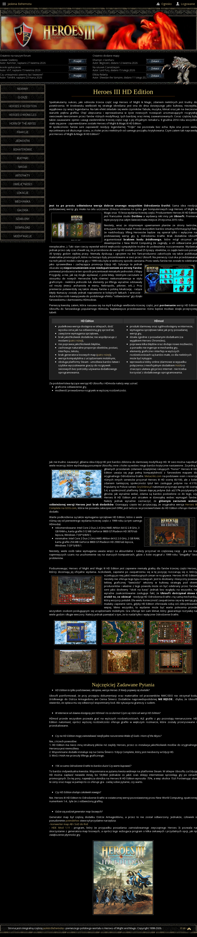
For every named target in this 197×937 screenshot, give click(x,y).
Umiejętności (22, 184)
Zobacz (155, 61)
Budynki (22, 158)
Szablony (23, 219)
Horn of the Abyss (22, 123)
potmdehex (72, 820)
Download (22, 227)
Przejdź (77, 61)
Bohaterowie (22, 149)
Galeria (22, 210)
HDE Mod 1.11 (61, 827)
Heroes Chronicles (22, 114)
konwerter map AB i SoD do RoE (69, 824)
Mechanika (22, 201)
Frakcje (23, 132)
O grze (22, 97)
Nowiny (22, 88)
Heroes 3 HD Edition (23, 106)
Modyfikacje (23, 236)
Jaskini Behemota (53, 928)
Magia (22, 166)
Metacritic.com (153, 476)
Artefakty (22, 175)
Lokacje (23, 192)
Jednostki (22, 140)
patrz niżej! (75, 340)
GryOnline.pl (144, 487)
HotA (178, 365)
